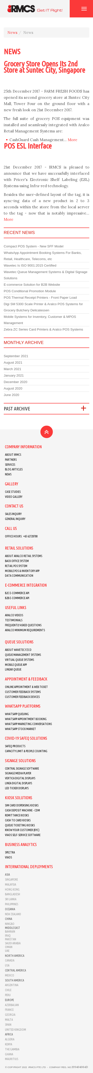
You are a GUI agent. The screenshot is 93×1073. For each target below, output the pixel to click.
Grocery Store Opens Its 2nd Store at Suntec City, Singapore (44, 66)
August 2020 (13, 388)
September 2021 (16, 356)
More (72, 139)
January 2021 (14, 375)
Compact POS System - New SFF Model (33, 246)
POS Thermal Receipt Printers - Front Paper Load (40, 297)
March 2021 (12, 369)
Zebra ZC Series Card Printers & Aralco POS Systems (43, 329)
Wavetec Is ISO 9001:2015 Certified (30, 265)
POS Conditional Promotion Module (30, 291)
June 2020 (11, 395)
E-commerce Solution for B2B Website (32, 284)
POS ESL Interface (28, 146)
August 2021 (13, 362)
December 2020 (15, 382)
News (12, 32)
